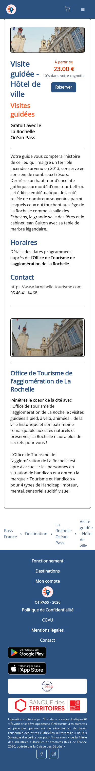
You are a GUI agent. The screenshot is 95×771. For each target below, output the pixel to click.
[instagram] (54, 754)
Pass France (10, 533)
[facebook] (41, 754)
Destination (36, 533)
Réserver (63, 87)
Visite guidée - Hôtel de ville (86, 534)
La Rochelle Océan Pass (63, 534)
